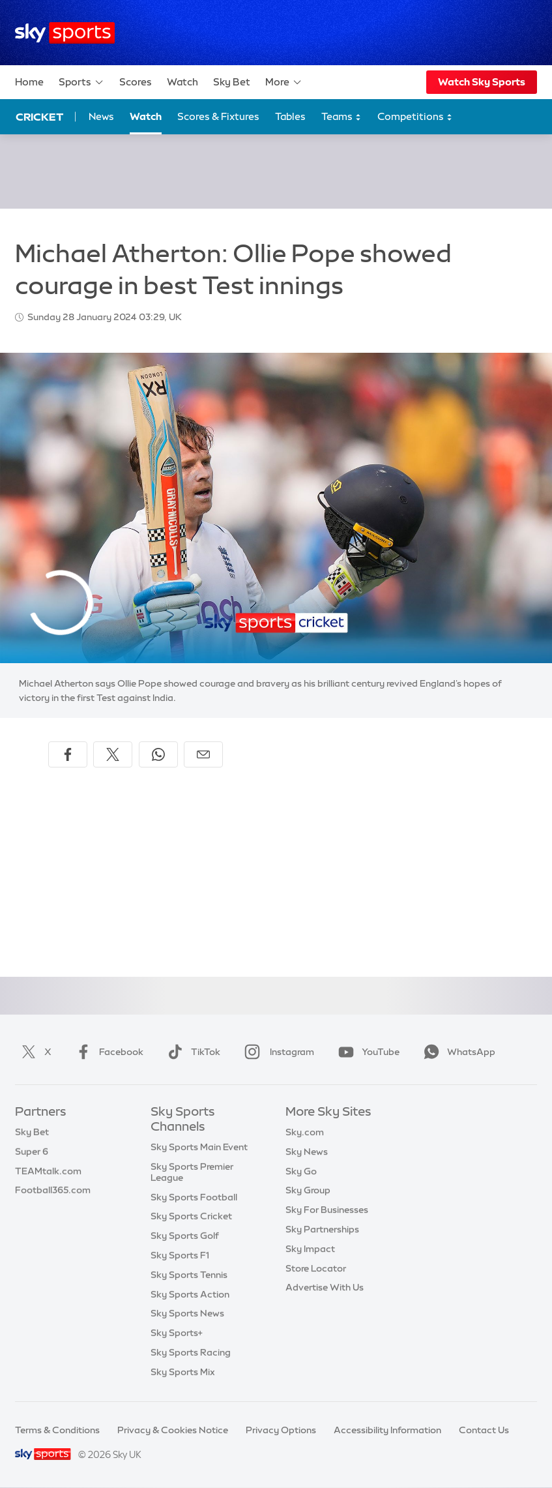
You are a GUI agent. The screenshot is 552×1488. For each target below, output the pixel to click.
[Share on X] (112, 754)
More (283, 82)
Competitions (415, 117)
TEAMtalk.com (48, 1171)
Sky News (306, 1151)
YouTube (366, 1051)
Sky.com (304, 1132)
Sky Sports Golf (185, 1235)
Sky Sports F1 (180, 1255)
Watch (182, 82)
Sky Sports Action (190, 1294)
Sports (81, 82)
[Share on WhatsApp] (158, 754)
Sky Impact (310, 1248)
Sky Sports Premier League (192, 1172)
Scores (135, 82)
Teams (341, 117)
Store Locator (315, 1268)
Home (29, 82)
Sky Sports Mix (183, 1371)
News (101, 116)
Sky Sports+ (177, 1332)
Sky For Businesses (326, 1209)
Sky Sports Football (194, 1197)
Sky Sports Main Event (199, 1147)
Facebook (106, 1051)
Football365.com (53, 1190)
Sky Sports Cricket (191, 1216)
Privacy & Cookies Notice (172, 1430)
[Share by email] (203, 754)
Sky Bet (231, 82)
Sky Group (307, 1190)
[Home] (65, 33)
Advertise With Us (324, 1287)
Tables (290, 116)
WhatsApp (456, 1051)
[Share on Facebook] (67, 754)
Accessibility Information (387, 1430)
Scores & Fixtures (218, 116)
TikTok (191, 1051)
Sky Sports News (187, 1313)
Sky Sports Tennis (189, 1274)
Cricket (39, 117)
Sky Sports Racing (191, 1352)
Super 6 (31, 1151)
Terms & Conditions (57, 1430)
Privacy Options (281, 1430)
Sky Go (301, 1171)
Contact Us (484, 1430)
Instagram (276, 1051)
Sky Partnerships (322, 1229)
